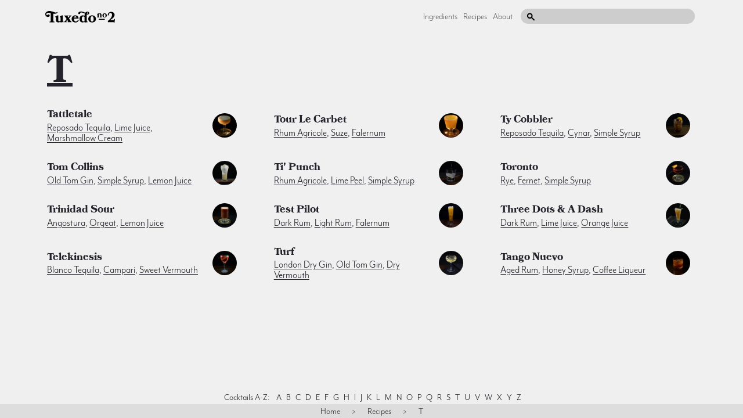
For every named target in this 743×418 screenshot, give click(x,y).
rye (507, 180)
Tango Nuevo (531, 258)
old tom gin (70, 180)
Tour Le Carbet (310, 120)
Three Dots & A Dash (551, 210)
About (503, 16)
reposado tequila (78, 127)
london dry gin (303, 265)
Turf (284, 253)
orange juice (604, 223)
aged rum (519, 270)
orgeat (102, 223)
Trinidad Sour (80, 210)
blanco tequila (73, 270)
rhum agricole (300, 133)
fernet (529, 180)
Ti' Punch (297, 168)
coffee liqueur (619, 270)
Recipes (475, 16)
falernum (368, 133)
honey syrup (565, 270)
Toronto (519, 168)
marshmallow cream (84, 138)
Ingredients (440, 16)
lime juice (132, 127)
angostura (66, 223)
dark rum (292, 223)
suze (339, 133)
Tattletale (69, 115)
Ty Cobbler (526, 120)
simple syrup (617, 133)
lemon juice (170, 180)
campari (119, 270)
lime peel (347, 180)
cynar (579, 133)
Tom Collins (75, 168)
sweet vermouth (168, 270)
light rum (333, 223)
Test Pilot (296, 210)
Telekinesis (74, 258)
